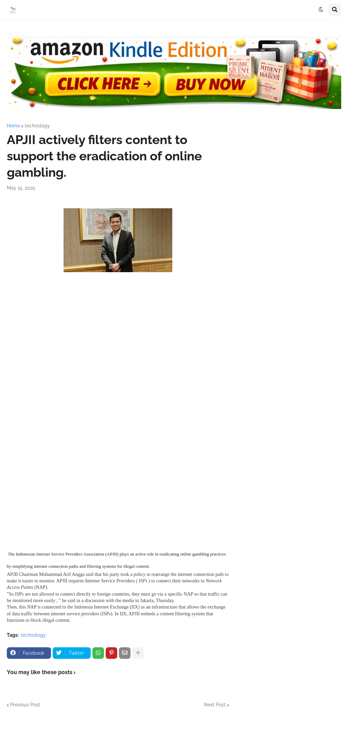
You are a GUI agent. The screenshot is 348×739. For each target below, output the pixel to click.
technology (37, 125)
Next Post (215, 704)
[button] (320, 9)
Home (13, 125)
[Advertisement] (118, 342)
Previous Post (25, 704)
